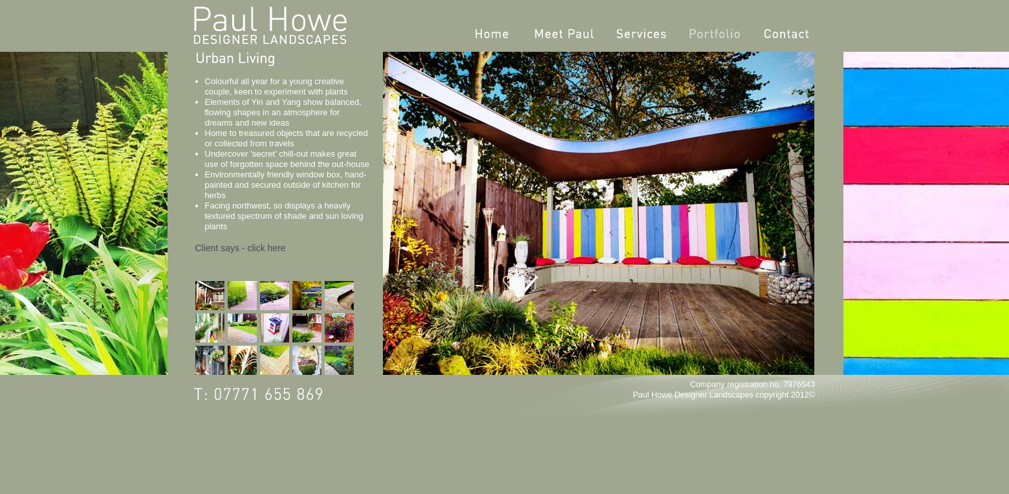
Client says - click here (240, 248)
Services (641, 33)
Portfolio (714, 33)
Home (491, 33)
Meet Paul (564, 33)
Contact (786, 33)
